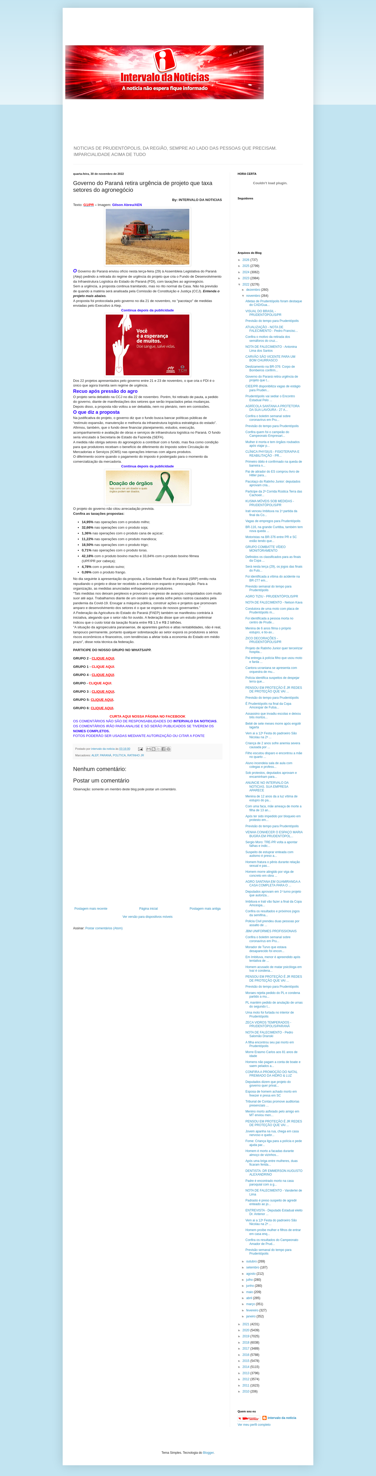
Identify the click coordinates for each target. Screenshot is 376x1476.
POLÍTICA (119, 755)
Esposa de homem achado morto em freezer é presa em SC (271, 1093)
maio (250, 1292)
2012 (246, 1379)
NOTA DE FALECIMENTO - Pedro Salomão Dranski (269, 1034)
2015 (246, 1361)
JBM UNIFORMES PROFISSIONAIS (271, 931)
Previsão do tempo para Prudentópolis (272, 321)
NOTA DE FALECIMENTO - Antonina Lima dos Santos (271, 348)
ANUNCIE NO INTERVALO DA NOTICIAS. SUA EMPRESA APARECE (267, 786)
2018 (246, 1342)
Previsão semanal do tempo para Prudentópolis (268, 588)
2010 (246, 1391)
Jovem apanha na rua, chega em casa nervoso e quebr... (272, 1133)
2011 (246, 1385)
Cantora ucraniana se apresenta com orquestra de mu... (271, 669)
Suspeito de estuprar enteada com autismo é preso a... (269, 854)
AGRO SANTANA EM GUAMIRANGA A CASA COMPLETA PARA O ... (272, 883)
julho (250, 1280)
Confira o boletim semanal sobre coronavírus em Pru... (268, 418)
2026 (246, 260)
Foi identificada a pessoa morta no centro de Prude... (269, 620)
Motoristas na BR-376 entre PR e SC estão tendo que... (271, 539)
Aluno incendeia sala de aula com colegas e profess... (268, 765)
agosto (251, 1274)
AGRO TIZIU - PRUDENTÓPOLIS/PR (271, 596)
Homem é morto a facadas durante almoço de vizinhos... (269, 1152)
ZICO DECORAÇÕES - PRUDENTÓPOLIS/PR (263, 640)
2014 (246, 1367)
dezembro (253, 290)
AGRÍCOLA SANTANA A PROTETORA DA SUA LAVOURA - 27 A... (272, 408)
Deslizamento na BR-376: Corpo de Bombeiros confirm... (270, 368)
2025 (246, 266)
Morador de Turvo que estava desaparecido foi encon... (265, 949)
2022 (246, 284)
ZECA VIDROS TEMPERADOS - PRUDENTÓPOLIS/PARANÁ (268, 1024)
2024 (246, 272)
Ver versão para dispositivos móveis (147, 917)
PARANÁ (105, 755)
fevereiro (252, 1310)
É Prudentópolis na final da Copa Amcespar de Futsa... (268, 705)
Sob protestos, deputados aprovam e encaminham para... (271, 774)
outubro (252, 1261)
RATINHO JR (135, 755)
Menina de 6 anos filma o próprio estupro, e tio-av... (268, 630)
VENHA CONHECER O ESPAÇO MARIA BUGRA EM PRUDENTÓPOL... (274, 834)
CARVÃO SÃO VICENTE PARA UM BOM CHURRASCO (270, 358)
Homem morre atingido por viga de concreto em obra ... (269, 873)
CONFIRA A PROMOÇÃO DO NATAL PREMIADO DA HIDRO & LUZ (271, 1073)
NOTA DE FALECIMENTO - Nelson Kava (273, 602)
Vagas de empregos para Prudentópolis (273, 521)
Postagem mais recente (90, 908)
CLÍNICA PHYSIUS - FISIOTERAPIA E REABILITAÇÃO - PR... (272, 453)
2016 (246, 1355)
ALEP (94, 755)
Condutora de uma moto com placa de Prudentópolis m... (272, 610)
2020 (246, 1330)
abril (249, 1298)
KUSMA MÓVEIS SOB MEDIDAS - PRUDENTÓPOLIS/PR (269, 503)
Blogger (208, 1453)
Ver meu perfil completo (254, 1425)
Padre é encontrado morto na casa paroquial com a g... (269, 1182)
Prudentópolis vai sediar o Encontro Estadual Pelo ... (270, 398)
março (251, 1304)
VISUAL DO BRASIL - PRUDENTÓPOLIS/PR (263, 313)
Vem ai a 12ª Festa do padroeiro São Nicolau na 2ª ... (271, 735)
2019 (246, 1336)
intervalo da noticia (103, 748)
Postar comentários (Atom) (104, 928)
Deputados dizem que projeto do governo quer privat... (268, 1083)
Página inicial (148, 908)
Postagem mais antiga (205, 908)
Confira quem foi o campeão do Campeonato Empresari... (267, 434)
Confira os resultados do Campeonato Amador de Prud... (271, 1241)
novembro (253, 296)
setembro (253, 1267)
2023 (246, 278)
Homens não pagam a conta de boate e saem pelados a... (273, 1063)
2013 (246, 1373)
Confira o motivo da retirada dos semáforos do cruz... (267, 338)
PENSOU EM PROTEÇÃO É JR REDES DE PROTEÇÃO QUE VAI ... (273, 689)
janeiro (251, 1316)
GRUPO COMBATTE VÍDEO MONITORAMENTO (265, 548)
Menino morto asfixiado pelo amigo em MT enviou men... (272, 1113)
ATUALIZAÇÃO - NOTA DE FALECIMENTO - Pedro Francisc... (271, 329)
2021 (246, 1324)
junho (250, 1286)
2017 (246, 1348)
